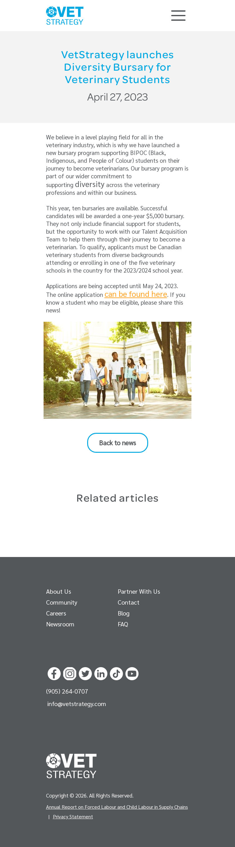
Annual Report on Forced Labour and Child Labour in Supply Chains (117, 806)
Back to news (117, 442)
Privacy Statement (73, 816)
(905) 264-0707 (67, 691)
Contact (128, 602)
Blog (123, 613)
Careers (56, 613)
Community (61, 602)
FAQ (123, 624)
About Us (58, 591)
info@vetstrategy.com (76, 704)
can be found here (136, 293)
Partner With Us (139, 591)
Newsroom (60, 624)
